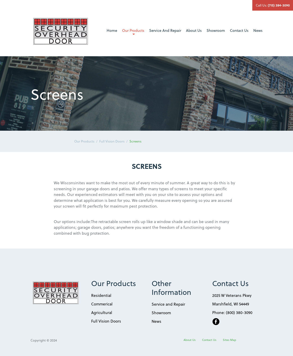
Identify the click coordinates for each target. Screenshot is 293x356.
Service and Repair (168, 304)
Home (112, 30)
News (257, 30)
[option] (146, 93)
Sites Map (229, 340)
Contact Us (239, 30)
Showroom (216, 30)
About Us (194, 30)
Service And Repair (165, 30)
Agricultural (101, 312)
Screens (135, 141)
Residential (101, 295)
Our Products (133, 31)
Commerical (102, 304)
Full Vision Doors (112, 141)
